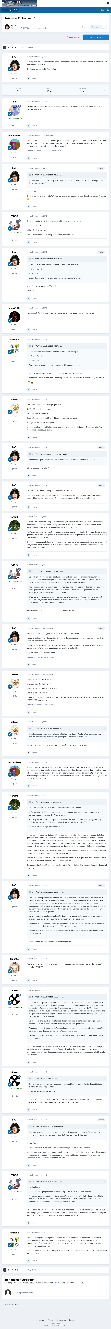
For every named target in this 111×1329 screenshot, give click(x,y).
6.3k (14, 361)
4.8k (14, 330)
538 (14, 981)
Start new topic (73, 37)
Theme (51, 1320)
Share (83, 27)
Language (40, 1320)
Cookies (72, 1320)
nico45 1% (14, 308)
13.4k (15, 1015)
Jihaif (14, 101)
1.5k (14, 78)
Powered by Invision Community (55, 1325)
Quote (34, 78)
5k (15, 421)
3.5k (14, 126)
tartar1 (14, 517)
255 (14, 538)
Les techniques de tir (37, 28)
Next (17, 47)
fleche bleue (14, 135)
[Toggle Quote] (30, 175)
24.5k (15, 240)
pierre (14, 990)
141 (15, 157)
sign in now (58, 1283)
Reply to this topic (96, 37)
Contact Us (61, 1320)
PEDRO (14, 216)
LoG (15, 25)
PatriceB (14, 339)
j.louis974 (14, 959)
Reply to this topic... (25, 1293)
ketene (14, 399)
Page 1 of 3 (33, 47)
